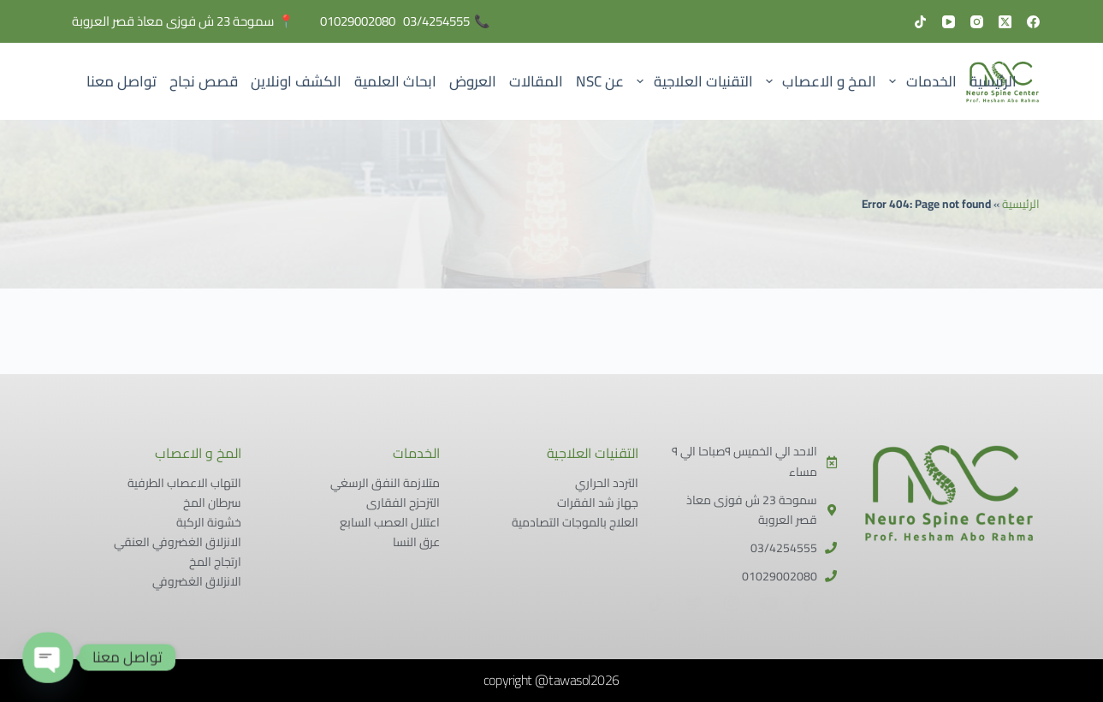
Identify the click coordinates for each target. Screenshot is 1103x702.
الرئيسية (993, 81)
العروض (472, 81)
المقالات (536, 81)
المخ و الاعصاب (817, 81)
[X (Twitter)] (1005, 21)
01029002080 (357, 21)
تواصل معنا (121, 81)
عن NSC (600, 81)
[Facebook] (1033, 21)
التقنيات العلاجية (692, 81)
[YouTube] (948, 21)
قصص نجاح (203, 81)
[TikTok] (920, 21)
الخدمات (920, 81)
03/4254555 (436, 21)
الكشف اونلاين (296, 81)
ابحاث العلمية (395, 81)
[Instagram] (976, 21)
